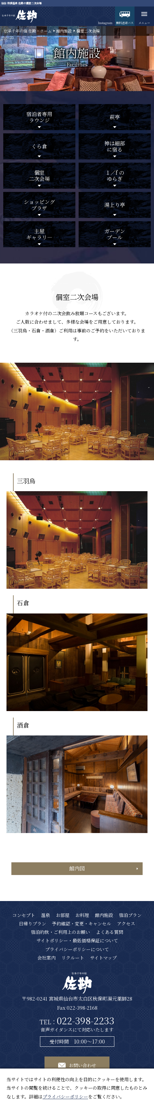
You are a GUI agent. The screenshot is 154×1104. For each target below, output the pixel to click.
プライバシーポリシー (65, 1096)
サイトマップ (103, 957)
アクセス (126, 923)
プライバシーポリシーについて (77, 949)
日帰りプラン (32, 923)
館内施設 (64, 31)
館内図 (77, 868)
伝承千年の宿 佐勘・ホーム (28, 31)
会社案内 (46, 957)
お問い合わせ (82, 1065)
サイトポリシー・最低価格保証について (77, 940)
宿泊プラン (130, 915)
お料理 (82, 915)
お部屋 (63, 915)
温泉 (45, 915)
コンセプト (23, 915)
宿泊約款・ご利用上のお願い (60, 932)
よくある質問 (109, 932)
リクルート (72, 957)
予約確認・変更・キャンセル (81, 923)
